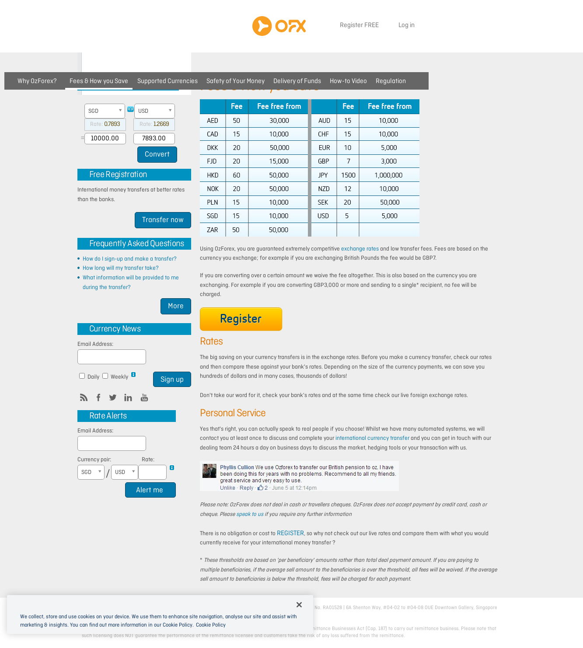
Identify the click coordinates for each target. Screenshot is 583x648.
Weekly (116, 376)
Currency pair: (94, 460)
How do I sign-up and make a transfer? (130, 259)
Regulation (391, 81)
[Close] (299, 604)
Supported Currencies (167, 81)
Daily (90, 376)
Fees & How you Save (99, 81)
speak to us (249, 514)
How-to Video (348, 81)
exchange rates (360, 249)
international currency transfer (372, 438)
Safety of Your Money (235, 81)
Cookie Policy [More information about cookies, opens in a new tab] (211, 625)
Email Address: (95, 344)
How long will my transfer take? (121, 268)
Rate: (148, 460)
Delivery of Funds (297, 81)
